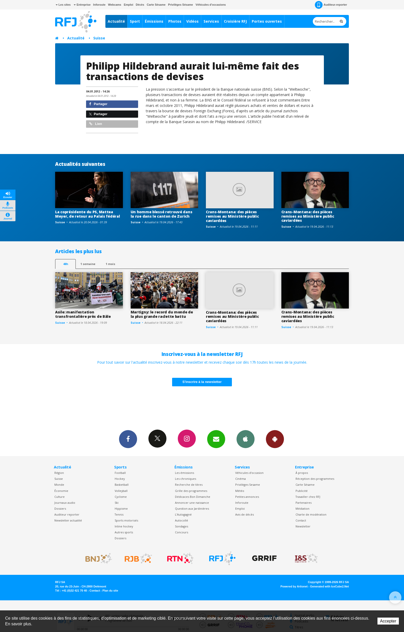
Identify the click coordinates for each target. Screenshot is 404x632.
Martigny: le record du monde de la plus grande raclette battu (162, 314)
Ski (117, 502)
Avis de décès (244, 514)
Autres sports (124, 532)
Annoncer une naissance (192, 502)
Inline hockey (124, 526)
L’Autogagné (183, 514)
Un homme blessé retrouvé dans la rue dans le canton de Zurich (161, 214)
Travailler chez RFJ (308, 496)
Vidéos (192, 21)
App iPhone (246, 439)
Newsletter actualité (68, 520)
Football (120, 472)
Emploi (128, 4)
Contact (301, 520)
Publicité (302, 490)
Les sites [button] (63, 4)
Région (59, 472)
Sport (135, 21)
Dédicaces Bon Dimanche (192, 496)
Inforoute (99, 4)
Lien (95, 124)
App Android (275, 439)
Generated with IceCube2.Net (329, 586)
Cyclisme (121, 496)
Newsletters (216, 439)
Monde (59, 484)
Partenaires (304, 502)
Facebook (128, 439)
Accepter (388, 621)
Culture (59, 496)
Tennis (119, 514)
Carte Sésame (156, 4)
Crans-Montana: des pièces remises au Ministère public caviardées (232, 216)
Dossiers (60, 508)
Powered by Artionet (294, 586)
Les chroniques (185, 478)
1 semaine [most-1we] (87, 264)
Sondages (181, 526)
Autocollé (181, 520)
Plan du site (110, 590)
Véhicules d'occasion (249, 472)
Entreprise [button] (82, 4)
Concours (181, 532)
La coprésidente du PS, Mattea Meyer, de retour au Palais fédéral (87, 214)
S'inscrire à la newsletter (202, 382)
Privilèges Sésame (180, 4)
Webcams (114, 4)
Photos (174, 21)
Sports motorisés (126, 520)
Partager (98, 104)
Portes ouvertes (267, 21)
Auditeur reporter (66, 514)
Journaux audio (64, 502)
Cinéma (240, 478)
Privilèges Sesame (247, 484)
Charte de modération (311, 514)
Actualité (116, 21)
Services (211, 21)
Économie (61, 490)
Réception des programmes (315, 478)
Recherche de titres (189, 484)
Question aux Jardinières (192, 508)
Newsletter (303, 526)
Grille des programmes (191, 490)
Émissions (154, 21)
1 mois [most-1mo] (110, 264)
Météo (239, 490)
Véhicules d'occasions (211, 4)
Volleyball (121, 490)
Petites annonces (247, 496)
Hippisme (121, 508)
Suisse (99, 38)
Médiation (302, 508)
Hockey (120, 478)
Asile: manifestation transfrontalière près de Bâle (83, 314)
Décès (140, 4)
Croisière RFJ (235, 21)
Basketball (122, 484)
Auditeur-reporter (331, 5)
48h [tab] (65, 264)
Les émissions (184, 472)
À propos (302, 472)
